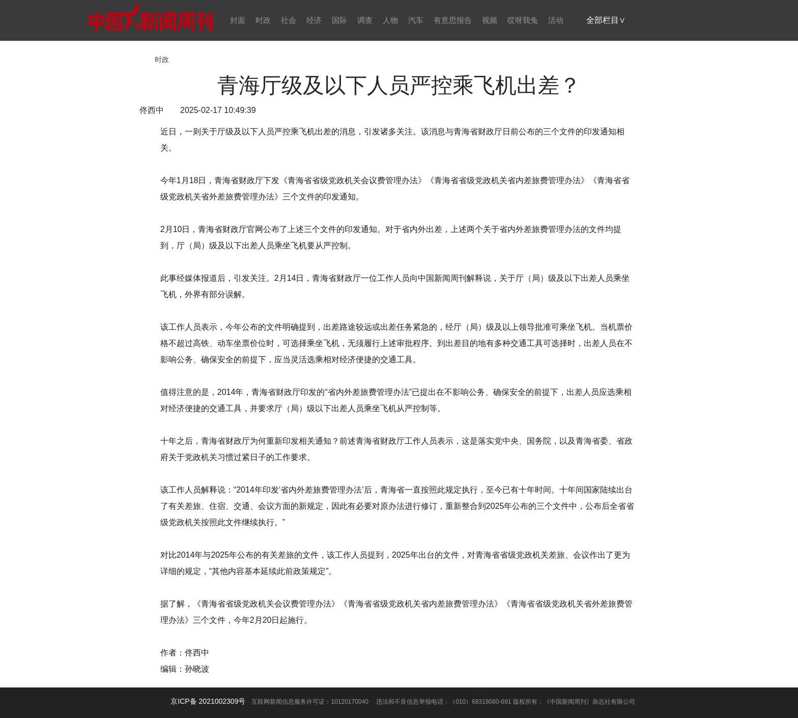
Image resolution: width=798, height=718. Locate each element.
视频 (489, 20)
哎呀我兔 (522, 20)
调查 (365, 20)
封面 (237, 20)
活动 (555, 20)
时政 (263, 20)
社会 (288, 20)
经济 (314, 20)
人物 (390, 20)
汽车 (415, 20)
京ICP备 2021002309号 (207, 701)
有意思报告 (453, 20)
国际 (339, 20)
